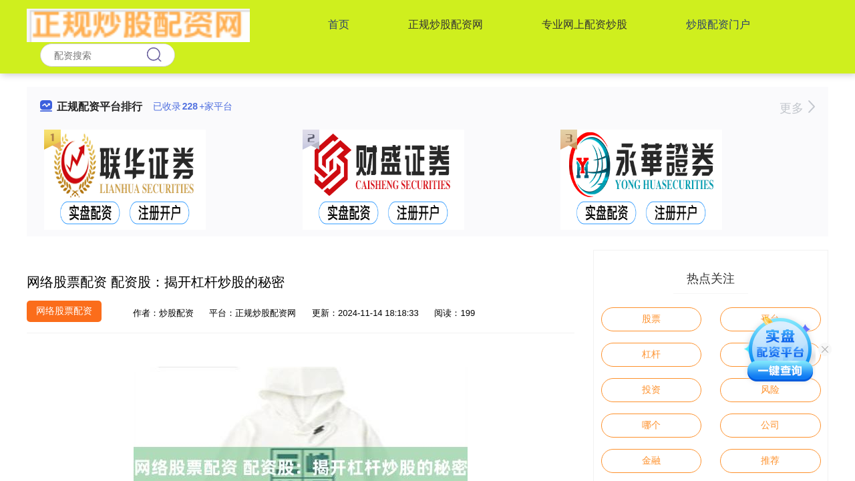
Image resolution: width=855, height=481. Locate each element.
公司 (770, 425)
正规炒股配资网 (445, 24)
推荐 (770, 460)
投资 (651, 389)
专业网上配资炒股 (584, 24)
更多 (797, 108)
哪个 (651, 425)
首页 (338, 24)
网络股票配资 (64, 310)
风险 (770, 389)
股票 (651, 318)
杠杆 (651, 354)
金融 (651, 460)
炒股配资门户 (718, 24)
